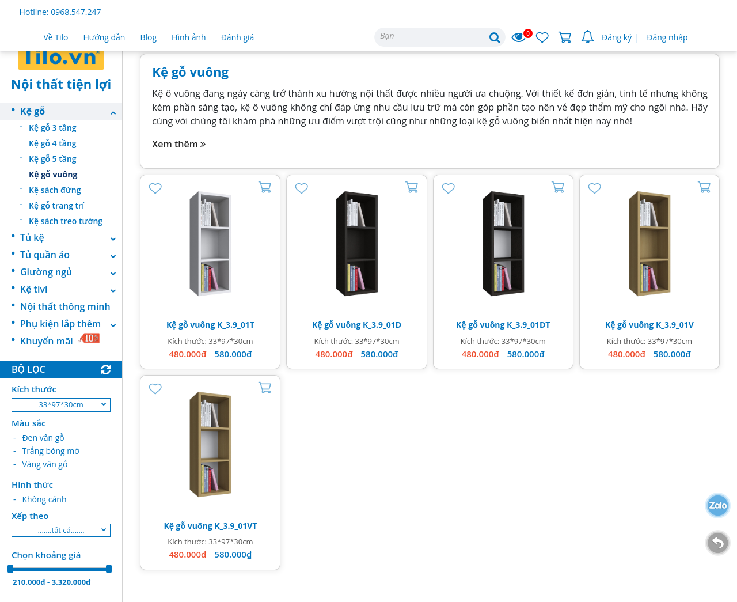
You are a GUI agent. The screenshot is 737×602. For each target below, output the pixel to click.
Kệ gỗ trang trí (56, 205)
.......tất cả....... (61, 530)
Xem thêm (179, 144)
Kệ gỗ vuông (53, 174)
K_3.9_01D (382, 324)
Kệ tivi (71, 289)
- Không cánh (39, 499)
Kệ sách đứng (55, 189)
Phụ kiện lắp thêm (71, 324)
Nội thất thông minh (65, 306)
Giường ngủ (71, 272)
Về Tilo (56, 37)
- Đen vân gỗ (38, 437)
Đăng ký (617, 37)
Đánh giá (237, 37)
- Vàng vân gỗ (40, 464)
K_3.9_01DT (528, 324)
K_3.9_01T (235, 324)
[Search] (440, 37)
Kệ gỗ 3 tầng (53, 127)
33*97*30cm (61, 404)
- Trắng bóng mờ (46, 450)
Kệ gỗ (71, 111)
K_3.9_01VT (235, 525)
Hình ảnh (189, 37)
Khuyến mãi (60, 339)
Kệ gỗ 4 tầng (53, 143)
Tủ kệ (71, 237)
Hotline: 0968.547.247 (60, 11)
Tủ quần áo (71, 255)
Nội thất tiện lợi (61, 83)
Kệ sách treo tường (65, 220)
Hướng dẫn (104, 37)
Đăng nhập (667, 37)
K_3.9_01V (675, 324)
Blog (148, 37)
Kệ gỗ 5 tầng (53, 158)
